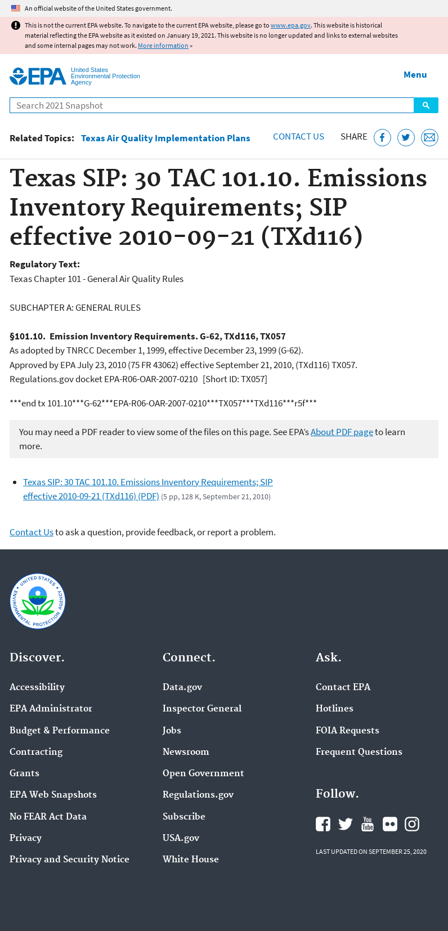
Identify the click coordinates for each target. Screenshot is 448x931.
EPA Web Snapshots (53, 795)
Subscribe (184, 817)
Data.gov (182, 688)
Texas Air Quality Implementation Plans (165, 138)
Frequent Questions (359, 753)
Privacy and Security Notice (69, 860)
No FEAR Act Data (48, 817)
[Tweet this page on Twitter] (406, 137)
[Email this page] (429, 137)
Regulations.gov (198, 795)
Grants (24, 774)
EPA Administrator (51, 709)
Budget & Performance (60, 731)
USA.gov (181, 839)
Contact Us (298, 136)
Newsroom (186, 753)
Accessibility (37, 688)
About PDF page (342, 432)
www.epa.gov (291, 25)
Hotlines (334, 709)
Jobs (172, 731)
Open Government (203, 774)
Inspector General (202, 709)
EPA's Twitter (345, 824)
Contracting (36, 753)
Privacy (26, 839)
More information (163, 45)
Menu (415, 74)
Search (426, 105)
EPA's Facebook (323, 824)
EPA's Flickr (390, 824)
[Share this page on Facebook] (382, 137)
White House (191, 860)
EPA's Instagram (412, 824)
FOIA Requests (347, 731)
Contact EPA (343, 688)
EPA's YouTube (367, 824)
